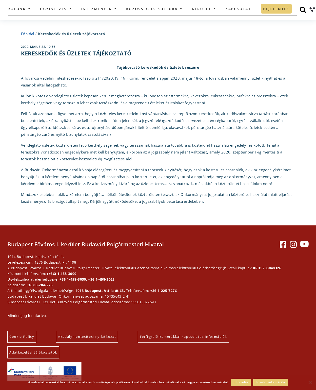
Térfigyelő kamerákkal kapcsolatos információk (183, 336)
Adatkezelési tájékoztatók (33, 352)
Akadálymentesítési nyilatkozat (87, 336)
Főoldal (27, 33)
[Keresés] (303, 10)
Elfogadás (241, 382)
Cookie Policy (21, 336)
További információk (270, 382)
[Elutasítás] (309, 382)
